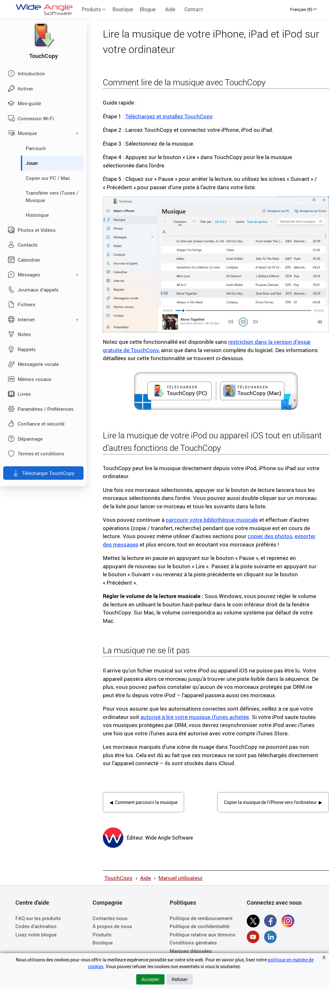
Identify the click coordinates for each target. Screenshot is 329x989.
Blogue (148, 9)
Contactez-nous (110, 920)
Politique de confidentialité (199, 928)
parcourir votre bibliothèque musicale (212, 519)
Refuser (180, 979)
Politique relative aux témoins (203, 936)
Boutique (122, 9)
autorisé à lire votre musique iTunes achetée (194, 717)
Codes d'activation (36, 928)
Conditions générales (193, 945)
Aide (170, 9)
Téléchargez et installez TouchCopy (168, 116)
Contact (193, 9)
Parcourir (36, 148)
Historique (37, 215)
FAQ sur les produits (38, 920)
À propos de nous (112, 928)
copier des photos (270, 536)
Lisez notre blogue (36, 936)
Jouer (32, 163)
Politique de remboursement (201, 920)
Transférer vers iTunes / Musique (52, 196)
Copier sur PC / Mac (48, 178)
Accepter (150, 979)
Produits (94, 9)
